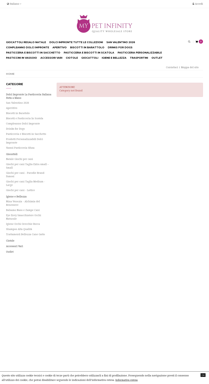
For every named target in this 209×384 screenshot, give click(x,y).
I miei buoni (64, 312)
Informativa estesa (126, 380)
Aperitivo (11, 108)
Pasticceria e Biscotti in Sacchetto (26, 134)
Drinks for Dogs (15, 128)
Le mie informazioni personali (75, 306)
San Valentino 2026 (17, 102)
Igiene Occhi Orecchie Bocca (23, 224)
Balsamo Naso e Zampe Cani (23, 210)
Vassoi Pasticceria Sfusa (20, 147)
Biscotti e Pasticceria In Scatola (24, 118)
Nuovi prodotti (15, 288)
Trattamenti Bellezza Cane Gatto (25, 234)
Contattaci (172, 67)
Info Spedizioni (15, 314)
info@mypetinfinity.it (179, 306)
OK (203, 375)
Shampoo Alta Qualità (19, 229)
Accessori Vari (14, 246)
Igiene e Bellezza (16, 196)
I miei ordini (64, 288)
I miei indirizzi (66, 300)
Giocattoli (11, 154)
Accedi (198, 3)
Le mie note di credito (70, 294)
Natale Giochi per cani (19, 159)
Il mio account (69, 280)
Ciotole (10, 240)
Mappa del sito (190, 67)
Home (10, 73)
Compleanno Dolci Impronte (23, 123)
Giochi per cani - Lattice (20, 190)
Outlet (9, 251)
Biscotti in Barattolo (18, 113)
